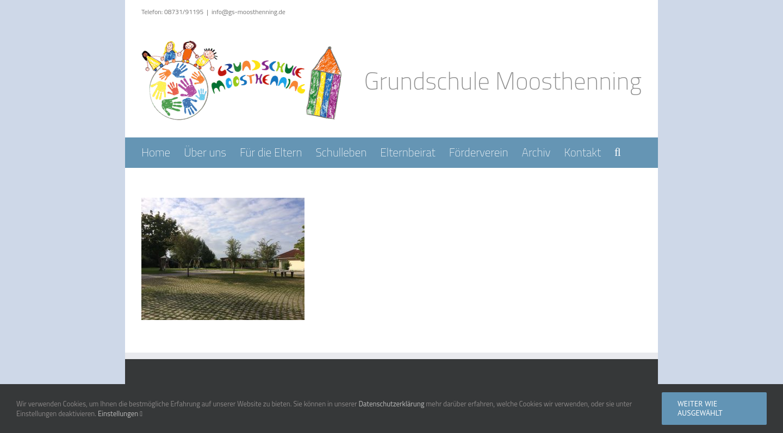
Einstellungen (120, 413)
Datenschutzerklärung (391, 403)
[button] (617, 152)
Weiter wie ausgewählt (700, 408)
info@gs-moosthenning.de (248, 12)
